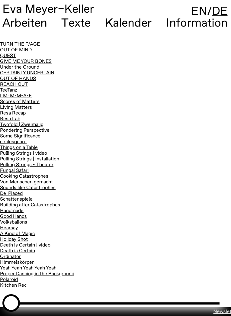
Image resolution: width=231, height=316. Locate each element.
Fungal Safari (14, 170)
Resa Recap (13, 113)
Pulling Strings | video (23, 153)
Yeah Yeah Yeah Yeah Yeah (28, 268)
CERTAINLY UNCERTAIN (27, 73)
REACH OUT (14, 84)
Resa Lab (10, 119)
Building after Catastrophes (30, 205)
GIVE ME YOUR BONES (26, 61)
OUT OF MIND (16, 50)
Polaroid (9, 279)
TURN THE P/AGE (20, 44)
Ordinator (10, 256)
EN (199, 11)
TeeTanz (8, 90)
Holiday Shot (14, 239)
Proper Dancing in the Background (37, 274)
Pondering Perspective (25, 130)
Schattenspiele (16, 199)
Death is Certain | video (25, 245)
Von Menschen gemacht (26, 182)
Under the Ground (19, 67)
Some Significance (20, 136)
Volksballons (13, 222)
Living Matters (16, 107)
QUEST (8, 55)
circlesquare (13, 142)
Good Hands (13, 216)
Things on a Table (19, 147)
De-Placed (11, 193)
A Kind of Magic (17, 233)
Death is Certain (17, 251)
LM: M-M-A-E (16, 96)
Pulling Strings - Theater (26, 165)
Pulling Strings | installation (29, 159)
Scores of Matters (20, 101)
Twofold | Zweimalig (21, 124)
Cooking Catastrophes (24, 176)
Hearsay (9, 228)
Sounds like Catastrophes (28, 187)
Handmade (12, 210)
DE (220, 11)
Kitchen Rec (13, 285)
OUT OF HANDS (18, 78)
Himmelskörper (17, 262)
